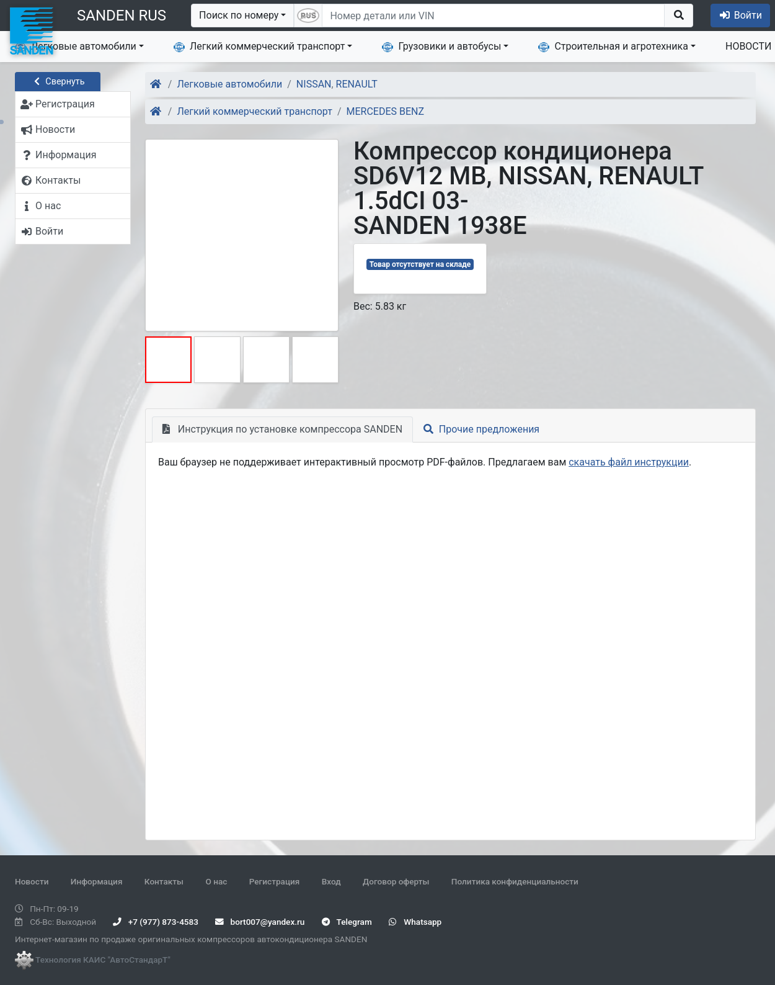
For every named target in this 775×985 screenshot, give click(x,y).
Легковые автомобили (75, 46)
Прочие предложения (481, 429)
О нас (216, 881)
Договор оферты (396, 881)
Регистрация (274, 881)
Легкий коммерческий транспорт (259, 46)
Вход (331, 881)
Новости (31, 881)
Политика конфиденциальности (514, 881)
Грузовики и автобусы (441, 46)
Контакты (164, 881)
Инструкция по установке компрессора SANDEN (282, 429)
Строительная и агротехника (613, 46)
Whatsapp (415, 922)
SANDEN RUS (121, 15)
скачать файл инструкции (629, 462)
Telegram (347, 922)
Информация (97, 881)
